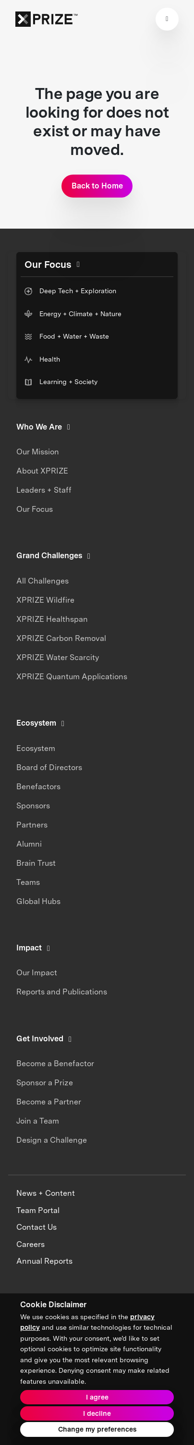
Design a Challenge (51, 1140)
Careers (30, 1244)
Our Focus (34, 509)
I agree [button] (97, 1397)
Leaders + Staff (44, 490)
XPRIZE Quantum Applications (71, 676)
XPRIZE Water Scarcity (57, 657)
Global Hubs (38, 901)
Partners (32, 824)
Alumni (29, 844)
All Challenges (42, 580)
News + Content (45, 1193)
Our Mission (37, 451)
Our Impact (36, 972)
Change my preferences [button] (97, 1429)
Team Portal (38, 1210)
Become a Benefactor (55, 1063)
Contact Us (36, 1227)
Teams (28, 882)
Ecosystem (35, 748)
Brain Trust (36, 863)
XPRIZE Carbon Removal (61, 638)
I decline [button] (97, 1413)
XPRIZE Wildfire (45, 600)
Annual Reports (44, 1261)
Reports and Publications (61, 991)
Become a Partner (48, 1101)
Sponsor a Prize (44, 1082)
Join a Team (37, 1120)
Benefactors (38, 786)
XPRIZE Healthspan (52, 619)
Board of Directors (49, 767)
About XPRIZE (42, 470)
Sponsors (33, 805)
